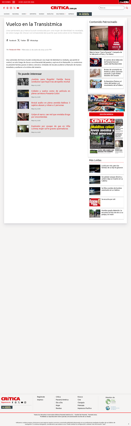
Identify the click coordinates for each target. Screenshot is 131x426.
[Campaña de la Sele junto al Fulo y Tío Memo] (106, 38)
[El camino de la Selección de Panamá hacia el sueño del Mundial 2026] (96, 62)
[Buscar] (111, 8)
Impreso (71, 14)
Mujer (58, 405)
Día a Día (59, 402)
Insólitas (50, 14)
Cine (79, 400)
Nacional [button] (15, 14)
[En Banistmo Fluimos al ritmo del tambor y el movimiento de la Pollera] (96, 83)
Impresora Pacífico (85, 408)
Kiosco (80, 397)
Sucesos (7, 14)
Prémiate (81, 405)
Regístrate (41, 397)
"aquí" (104, 424)
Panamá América (62, 400)
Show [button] (24, 14)
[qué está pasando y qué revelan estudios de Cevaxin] (96, 73)
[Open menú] (14, 2)
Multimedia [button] (60, 14)
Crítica (58, 397)
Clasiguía (81, 402)
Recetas (59, 408)
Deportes (33, 14)
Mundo (41, 14)
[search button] (127, 8)
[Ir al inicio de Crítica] (65, 7)
